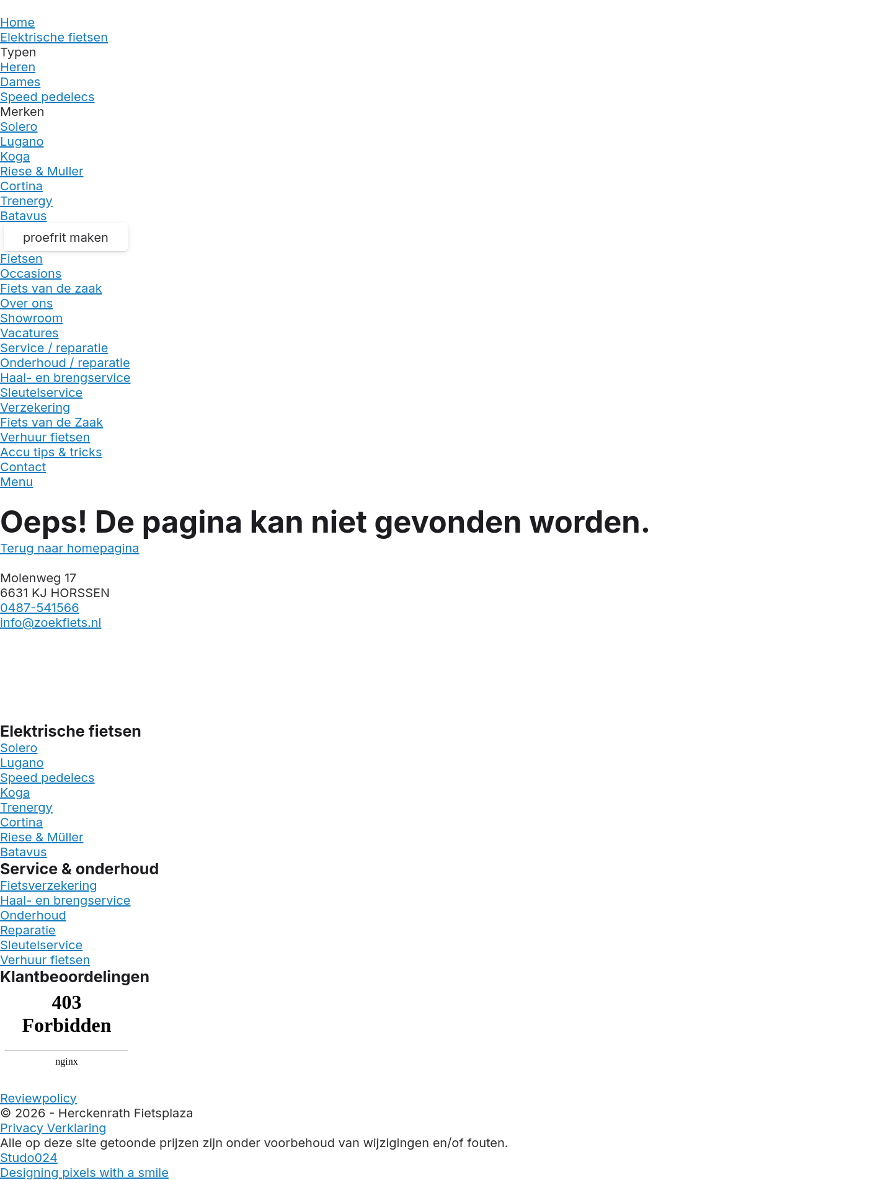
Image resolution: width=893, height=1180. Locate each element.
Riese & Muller (42, 171)
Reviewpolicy (38, 1098)
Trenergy (26, 200)
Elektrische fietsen (54, 37)
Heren (17, 67)
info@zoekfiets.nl (50, 622)
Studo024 (29, 1157)
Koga (15, 156)
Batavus (23, 215)
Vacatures (29, 333)
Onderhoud (33, 915)
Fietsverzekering (48, 885)
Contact (23, 466)
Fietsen (21, 258)
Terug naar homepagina (70, 548)
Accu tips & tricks (51, 452)
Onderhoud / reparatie (65, 362)
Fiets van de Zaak (51, 422)
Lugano (21, 141)
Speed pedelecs (47, 96)
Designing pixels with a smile (84, 1172)
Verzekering (35, 407)
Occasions (30, 273)
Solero (19, 126)
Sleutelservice (41, 392)
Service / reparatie (54, 347)
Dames (20, 81)
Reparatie (28, 930)
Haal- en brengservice (65, 377)
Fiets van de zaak (51, 288)
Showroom (31, 318)
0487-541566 (39, 607)
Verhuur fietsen (45, 437)
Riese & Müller (42, 837)
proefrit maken (66, 237)
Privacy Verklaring (53, 1127)
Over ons (26, 303)
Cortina (21, 186)
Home (17, 22)
